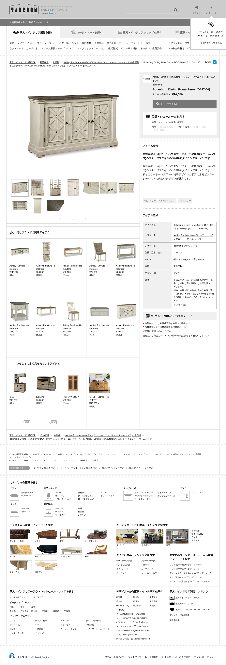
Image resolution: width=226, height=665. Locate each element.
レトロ (46, 535)
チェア (44, 460)
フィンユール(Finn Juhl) (126, 635)
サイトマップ (134, 657)
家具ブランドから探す (113, 468)
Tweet (208, 62)
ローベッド (121, 573)
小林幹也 (120, 610)
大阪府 (45, 611)
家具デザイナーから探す (141, 468)
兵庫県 (56, 611)
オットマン (60, 496)
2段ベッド (25, 511)
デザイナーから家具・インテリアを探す (139, 591)
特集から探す (178, 48)
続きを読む (181, 305)
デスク (64, 460)
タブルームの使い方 (114, 657)
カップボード (147, 569)
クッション (40, 633)
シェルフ (79, 454)
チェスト (69, 454)
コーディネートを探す (89, 32)
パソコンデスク (198, 492)
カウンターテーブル (144, 496)
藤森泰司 (137, 605)
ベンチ (104, 492)
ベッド (75, 43)
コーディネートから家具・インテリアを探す (142, 525)
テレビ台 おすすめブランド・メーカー (187, 577)
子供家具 (99, 43)
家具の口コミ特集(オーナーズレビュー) (192, 609)
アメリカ (177, 273)
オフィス (195, 540)
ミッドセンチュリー (96, 535)
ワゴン (106, 454)
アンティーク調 (21, 535)
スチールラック (148, 561)
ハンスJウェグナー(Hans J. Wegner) (132, 622)
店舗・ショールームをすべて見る (168, 122)
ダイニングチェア (86, 496)
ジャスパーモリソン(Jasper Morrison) (132, 630)
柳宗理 (119, 597)
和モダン (46, 566)
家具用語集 (174, 620)
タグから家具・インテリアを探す (135, 555)
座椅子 (81, 492)
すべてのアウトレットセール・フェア (26, 597)
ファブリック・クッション (91, 48)
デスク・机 (63, 43)
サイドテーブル (164, 492)
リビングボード (93, 454)
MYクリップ (211, 10)
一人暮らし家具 (123, 565)
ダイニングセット (94, 620)
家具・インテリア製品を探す (36, 32)
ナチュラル (21, 566)
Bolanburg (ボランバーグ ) (186, 246)
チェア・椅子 (34, 43)
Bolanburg (157, 84)
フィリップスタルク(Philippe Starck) (132, 626)
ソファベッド (27, 496)
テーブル (49, 43)
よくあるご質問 (182, 657)
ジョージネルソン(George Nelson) (131, 618)
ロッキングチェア (86, 499)
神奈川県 (24, 611)
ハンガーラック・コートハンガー (150, 454)
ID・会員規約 (151, 657)
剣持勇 (136, 597)
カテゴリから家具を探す (43, 468)
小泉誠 (152, 605)
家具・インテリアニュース (187, 598)
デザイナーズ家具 (124, 561)
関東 (154, 126)
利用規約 (166, 657)
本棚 (60, 454)
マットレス (26, 508)
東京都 (13, 611)
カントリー (71, 551)
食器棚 (198, 454)
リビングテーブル (143, 499)
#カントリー (150, 200)
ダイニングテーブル (144, 492)
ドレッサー (128, 454)
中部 (179, 126)
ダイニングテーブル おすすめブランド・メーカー (192, 573)
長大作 (119, 601)
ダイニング (152, 537)
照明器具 (111, 43)
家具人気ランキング (184, 603)
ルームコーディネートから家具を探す (78, 468)
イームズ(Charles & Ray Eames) (130, 614)
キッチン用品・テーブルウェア (57, 48)
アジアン (21, 551)
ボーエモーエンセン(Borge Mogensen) (133, 639)
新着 (11, 43)
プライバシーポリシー (205, 657)
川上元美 (153, 601)
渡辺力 (136, 601)
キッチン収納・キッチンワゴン (179, 454)
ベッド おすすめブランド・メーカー (186, 569)
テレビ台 (36, 454)
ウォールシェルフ (149, 573)
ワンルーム (196, 537)
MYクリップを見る (212, 43)
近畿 (187, 126)
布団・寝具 (65, 625)
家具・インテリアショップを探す (142, 32)
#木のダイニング (167, 200)
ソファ (20, 43)
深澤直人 (153, 597)
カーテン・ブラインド (131, 43)
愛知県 (67, 611)
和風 (96, 551)
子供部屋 (195, 531)
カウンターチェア (63, 499)
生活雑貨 (113, 48)
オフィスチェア (107, 496)
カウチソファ (27, 492)
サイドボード (122, 569)
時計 (148, 43)
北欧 (71, 535)
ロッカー (116, 454)
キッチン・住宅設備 (151, 48)
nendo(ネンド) (122, 605)
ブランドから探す (180, 43)
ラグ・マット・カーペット (23, 48)
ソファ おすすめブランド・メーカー (186, 565)
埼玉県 (34, 611)
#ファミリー (185, 200)
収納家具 (86, 43)
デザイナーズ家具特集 (179, 615)
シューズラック (15, 457)
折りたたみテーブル (166, 496)
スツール (59, 492)
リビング (127, 537)
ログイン (196, 10)
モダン (46, 551)
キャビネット (49, 454)
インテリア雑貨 (129, 48)
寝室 (177, 537)
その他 (28, 457)
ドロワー (145, 565)
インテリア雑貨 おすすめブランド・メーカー (190, 581)
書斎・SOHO (197, 534)
